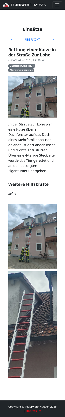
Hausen (24, 4)
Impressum (33, 411)
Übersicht (32, 39)
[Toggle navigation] (57, 4)
